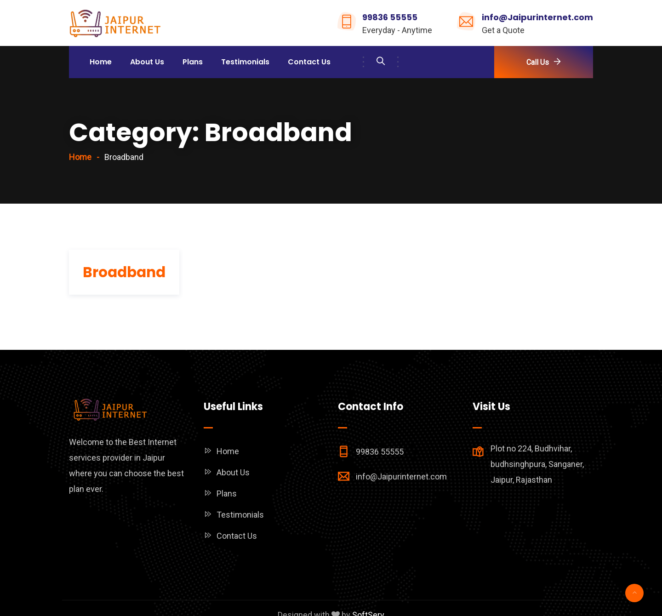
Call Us (537, 62)
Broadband (124, 272)
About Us (147, 62)
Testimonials (245, 62)
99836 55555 (389, 17)
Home (101, 62)
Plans (193, 62)
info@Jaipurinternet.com (537, 17)
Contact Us (309, 62)
